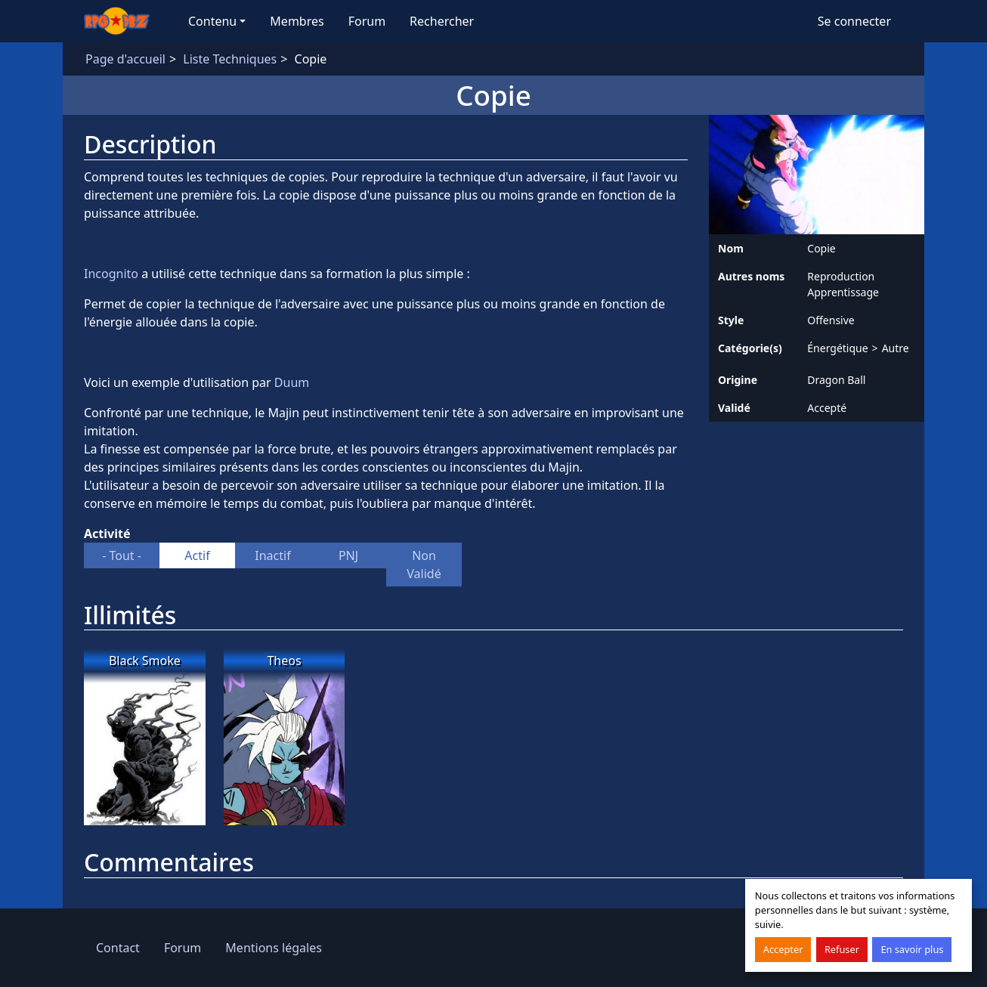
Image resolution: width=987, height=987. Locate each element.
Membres (296, 21)
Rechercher (442, 21)
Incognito (112, 273)
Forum (366, 21)
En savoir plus (911, 949)
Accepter (783, 949)
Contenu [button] (212, 21)
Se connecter (854, 21)
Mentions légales (273, 947)
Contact (118, 947)
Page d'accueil (125, 59)
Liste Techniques (230, 59)
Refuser (842, 949)
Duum (291, 382)
